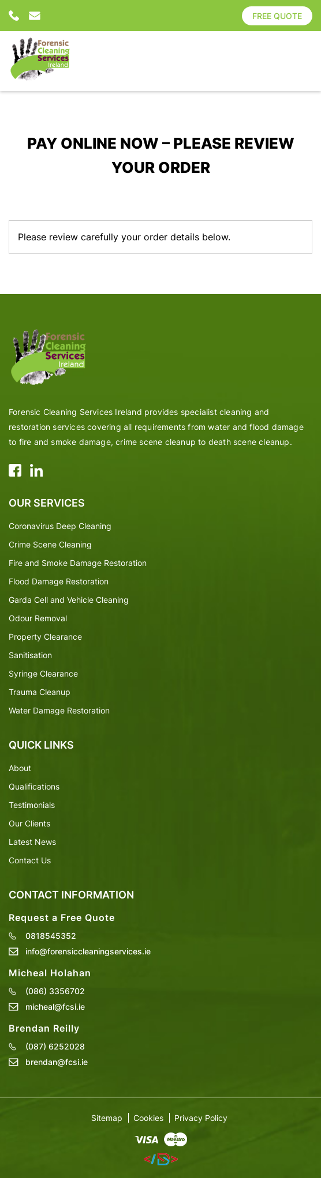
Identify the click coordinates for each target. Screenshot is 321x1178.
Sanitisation (30, 655)
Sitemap (106, 1118)
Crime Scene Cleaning (50, 544)
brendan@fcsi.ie (56, 1062)
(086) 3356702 (55, 991)
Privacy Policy (200, 1118)
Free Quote (277, 16)
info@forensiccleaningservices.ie (34, 15)
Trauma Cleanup (39, 692)
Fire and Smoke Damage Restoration (78, 563)
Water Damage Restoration (59, 710)
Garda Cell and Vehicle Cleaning (69, 600)
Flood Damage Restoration (59, 581)
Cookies (148, 1118)
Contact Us (30, 860)
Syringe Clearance (43, 673)
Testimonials (32, 805)
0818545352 (14, 15)
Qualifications (34, 786)
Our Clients (29, 823)
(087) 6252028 (55, 1047)
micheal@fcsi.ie (55, 1007)
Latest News (32, 842)
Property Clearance (45, 636)
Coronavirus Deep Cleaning (60, 526)
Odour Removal (38, 618)
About (20, 768)
